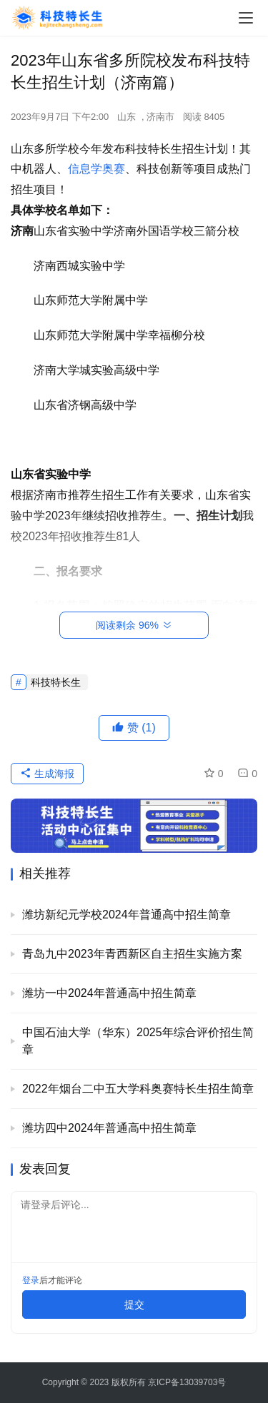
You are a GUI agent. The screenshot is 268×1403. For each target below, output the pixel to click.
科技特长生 (56, 682)
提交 (134, 1304)
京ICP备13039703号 (187, 1382)
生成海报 (47, 774)
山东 (126, 116)
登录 (30, 1280)
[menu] (246, 18)
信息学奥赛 (96, 169)
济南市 (160, 116)
